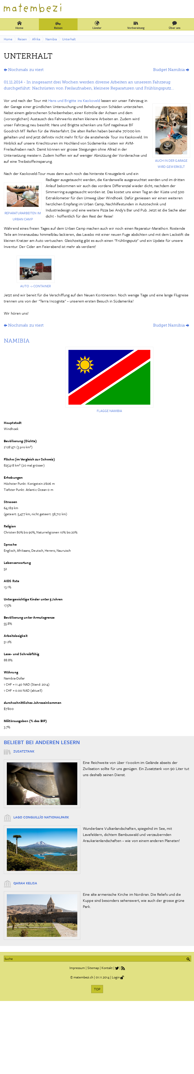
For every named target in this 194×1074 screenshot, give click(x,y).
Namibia (51, 39)
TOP (97, 989)
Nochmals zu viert (25, 69)
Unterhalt (69, 39)
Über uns (174, 25)
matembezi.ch (83, 977)
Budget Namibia (169, 69)
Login (116, 977)
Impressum (77, 967)
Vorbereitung (135, 25)
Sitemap (93, 967)
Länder (97, 25)
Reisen (58, 25)
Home (19, 25)
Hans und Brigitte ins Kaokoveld (74, 100)
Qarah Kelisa (25, 883)
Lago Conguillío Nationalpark (41, 817)
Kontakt (107, 967)
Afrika (36, 39)
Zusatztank (23, 751)
